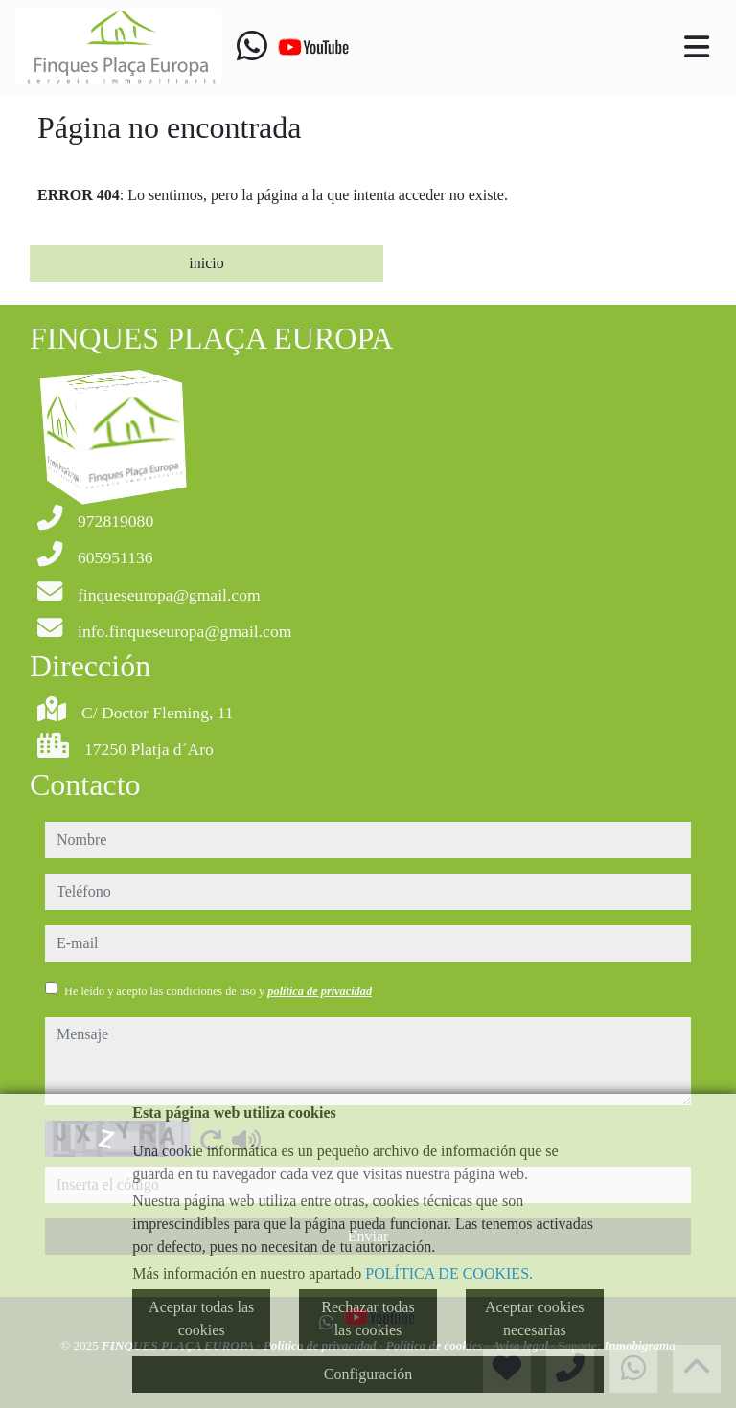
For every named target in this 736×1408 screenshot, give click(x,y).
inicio (206, 263)
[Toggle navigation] (697, 47)
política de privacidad (319, 991)
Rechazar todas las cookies (367, 1318)
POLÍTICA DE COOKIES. (449, 1273)
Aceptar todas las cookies (201, 1318)
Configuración (368, 1374)
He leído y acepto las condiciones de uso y (218, 991)
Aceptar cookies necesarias (535, 1318)
